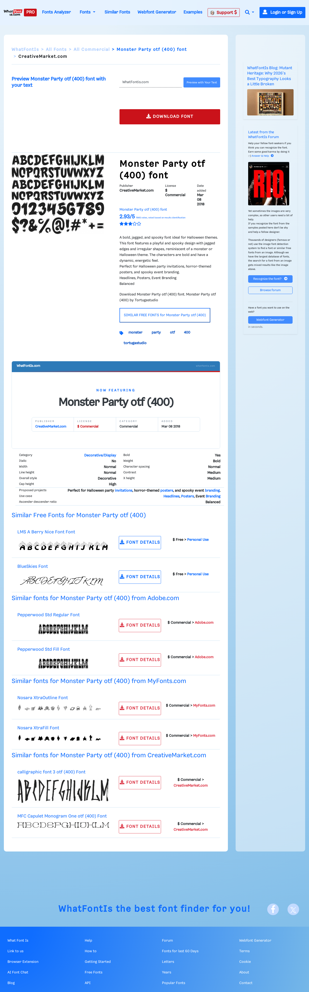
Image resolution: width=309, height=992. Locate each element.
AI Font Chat (17, 972)
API (88, 983)
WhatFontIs (25, 49)
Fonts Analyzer (56, 12)
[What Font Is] (13, 12)
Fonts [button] (86, 12)
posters (166, 491)
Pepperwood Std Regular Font (48, 615)
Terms (244, 951)
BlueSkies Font (32, 566)
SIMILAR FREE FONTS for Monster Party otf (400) (165, 315)
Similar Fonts (117, 12)
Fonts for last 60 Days (180, 951)
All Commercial (92, 49)
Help (88, 941)
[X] (293, 909)
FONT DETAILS (140, 542)
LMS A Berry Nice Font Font (46, 532)
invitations (123, 491)
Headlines (171, 496)
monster (135, 333)
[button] (250, 12)
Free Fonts (93, 972)
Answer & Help (263, 155)
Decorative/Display (100, 455)
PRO (30, 12)
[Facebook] (273, 909)
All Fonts (56, 49)
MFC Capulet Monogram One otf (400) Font (62, 816)
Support (223, 12)
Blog (11, 983)
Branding (213, 496)
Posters (187, 496)
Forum (167, 941)
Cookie (245, 962)
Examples (192, 12)
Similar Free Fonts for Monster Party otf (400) (79, 515)
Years (166, 972)
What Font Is (17, 941)
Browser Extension (22, 962)
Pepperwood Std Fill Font (43, 649)
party (156, 333)
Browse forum (270, 290)
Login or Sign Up (282, 12)
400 (187, 333)
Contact (246, 983)
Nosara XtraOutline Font (42, 698)
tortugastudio (135, 343)
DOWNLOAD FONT (169, 116)
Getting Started (98, 962)
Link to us (15, 951)
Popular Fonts (173, 983)
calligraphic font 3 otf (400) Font (51, 772)
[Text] (150, 82)
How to (91, 951)
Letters (168, 962)
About (244, 972)
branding (212, 491)
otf (172, 333)
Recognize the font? (270, 279)
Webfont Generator (157, 12)
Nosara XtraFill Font (38, 728)
